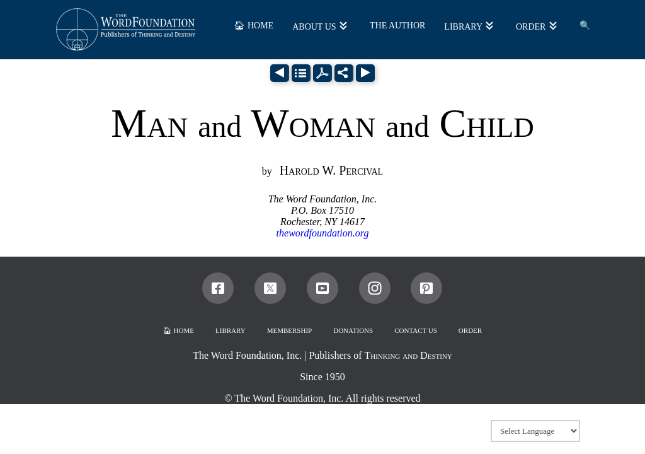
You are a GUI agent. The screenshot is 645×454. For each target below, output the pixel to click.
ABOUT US (314, 27)
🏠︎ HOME (253, 25)
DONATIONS (353, 330)
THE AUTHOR (397, 25)
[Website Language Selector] (535, 431)
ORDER (530, 27)
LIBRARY (463, 27)
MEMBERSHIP (289, 330)
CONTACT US (415, 330)
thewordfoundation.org (323, 233)
